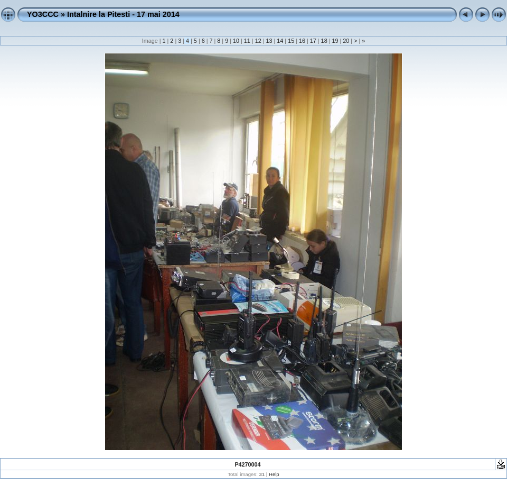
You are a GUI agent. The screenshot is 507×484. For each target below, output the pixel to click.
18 (324, 41)
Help (274, 474)
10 (236, 41)
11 (247, 41)
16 (302, 41)
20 (346, 41)
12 (258, 41)
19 (335, 41)
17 (313, 41)
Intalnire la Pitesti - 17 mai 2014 (123, 14)
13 (269, 41)
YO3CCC (43, 14)
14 (280, 41)
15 (291, 41)
